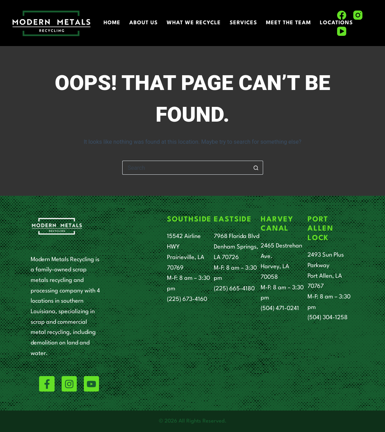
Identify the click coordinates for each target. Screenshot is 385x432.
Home (112, 23)
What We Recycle (194, 23)
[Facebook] (341, 15)
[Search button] (256, 168)
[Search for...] (185, 168)
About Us (143, 23)
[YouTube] (341, 31)
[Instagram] (357, 15)
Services (243, 23)
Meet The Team (288, 23)
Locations (336, 23)
